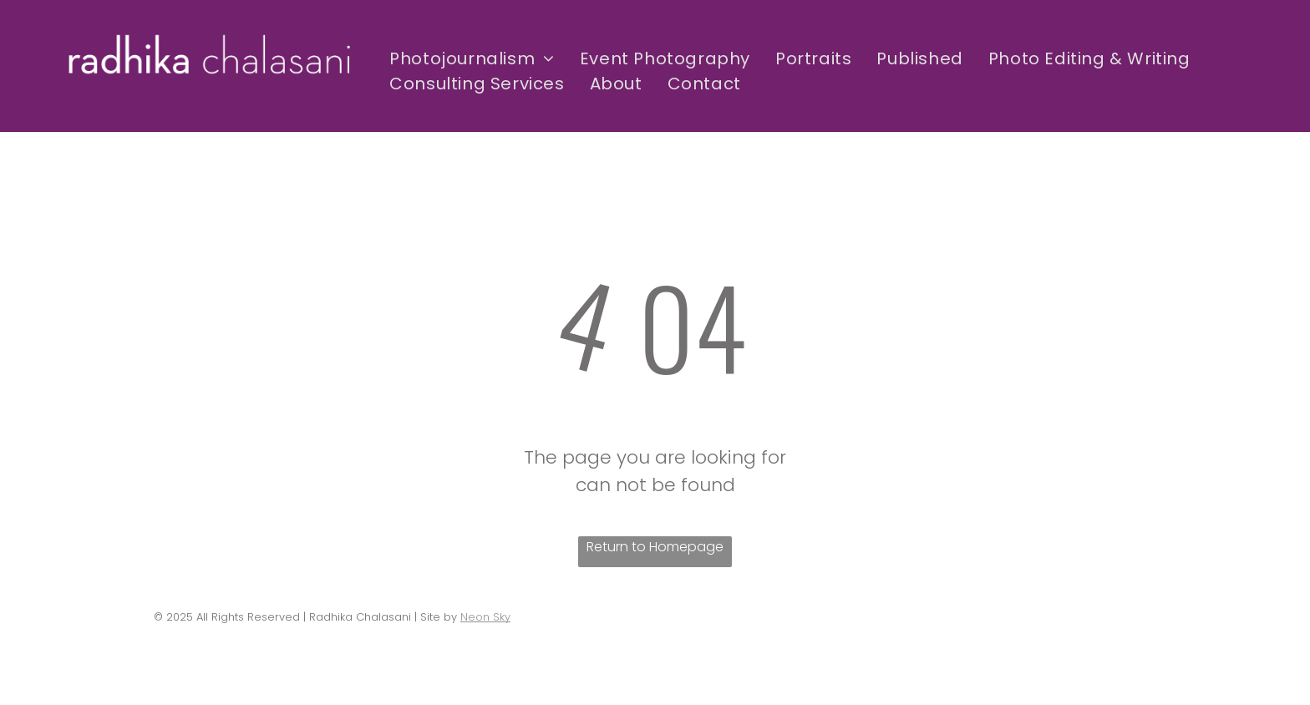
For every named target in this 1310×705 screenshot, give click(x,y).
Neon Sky (485, 617)
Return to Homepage (655, 546)
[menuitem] (472, 58)
